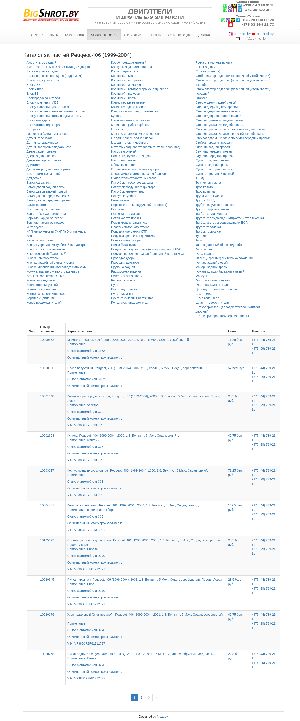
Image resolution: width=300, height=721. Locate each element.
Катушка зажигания (41, 240)
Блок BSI (33, 93)
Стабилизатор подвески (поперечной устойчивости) (233, 76)
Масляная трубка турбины (130, 125)
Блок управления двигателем (48, 107)
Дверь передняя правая (44, 160)
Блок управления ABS (42, 102)
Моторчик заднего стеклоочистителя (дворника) (145, 147)
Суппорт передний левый (214, 169)
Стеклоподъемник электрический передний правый (233, 138)
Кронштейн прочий (124, 98)
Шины (54, 35)
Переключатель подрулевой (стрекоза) (139, 205)
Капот (31, 236)
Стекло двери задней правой (217, 107)
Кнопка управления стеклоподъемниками (57, 267)
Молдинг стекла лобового (129, 142)
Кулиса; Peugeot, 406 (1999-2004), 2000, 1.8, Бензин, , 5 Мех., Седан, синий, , (145, 445)
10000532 (47, 339)
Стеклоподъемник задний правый (220, 125)
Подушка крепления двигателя (133, 236)
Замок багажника (39, 182)
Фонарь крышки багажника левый (220, 271)
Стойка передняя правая (214, 142)
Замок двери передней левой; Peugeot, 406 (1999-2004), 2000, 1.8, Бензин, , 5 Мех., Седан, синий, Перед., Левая (145, 407)
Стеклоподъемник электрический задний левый (230, 129)
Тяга (199, 240)
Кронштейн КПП (122, 76)
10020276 (47, 614)
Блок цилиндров (38, 120)
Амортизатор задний (41, 62)
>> (164, 697)
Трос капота (204, 187)
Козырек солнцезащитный (45, 276)
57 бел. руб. (236, 368)
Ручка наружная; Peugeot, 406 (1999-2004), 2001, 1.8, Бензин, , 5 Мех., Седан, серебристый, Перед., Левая (145, 589)
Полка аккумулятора (126, 240)
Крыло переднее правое (128, 107)
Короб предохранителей (44, 302)
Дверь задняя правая (42, 156)
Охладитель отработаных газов (134, 178)
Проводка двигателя (126, 262)
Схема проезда (179, 35)
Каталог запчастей (104, 35)
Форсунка (202, 276)
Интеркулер (35, 227)
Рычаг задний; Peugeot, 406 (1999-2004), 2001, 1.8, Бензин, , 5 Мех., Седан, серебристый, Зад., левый (145, 663)
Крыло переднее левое (128, 102)
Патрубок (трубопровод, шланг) (134, 182)
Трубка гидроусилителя (213, 209)
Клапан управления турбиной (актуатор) (56, 245)
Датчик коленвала (40, 138)
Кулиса (116, 116)
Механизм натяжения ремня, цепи (136, 133)
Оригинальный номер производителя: (94, 357)
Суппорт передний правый (215, 173)
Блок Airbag (35, 89)
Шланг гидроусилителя (212, 302)
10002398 (47, 435)
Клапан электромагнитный (46, 249)
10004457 (47, 505)
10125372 (47, 540)
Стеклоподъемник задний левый (219, 120)
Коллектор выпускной (42, 285)
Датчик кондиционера (42, 142)
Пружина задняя (123, 267)
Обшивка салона (123, 165)
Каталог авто (74, 35)
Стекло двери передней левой (218, 111)
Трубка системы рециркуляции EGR (222, 222)
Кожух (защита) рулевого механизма (53, 271)
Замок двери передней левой (48, 196)
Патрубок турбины (124, 196)
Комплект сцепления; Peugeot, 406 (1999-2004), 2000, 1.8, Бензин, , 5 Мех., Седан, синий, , (145, 514)
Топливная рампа (208, 182)
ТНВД (200, 178)
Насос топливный (124, 160)
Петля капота (120, 209)
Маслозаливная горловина (130, 120)
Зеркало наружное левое (45, 218)
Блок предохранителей (43, 98)
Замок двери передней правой (49, 200)
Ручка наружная (123, 293)
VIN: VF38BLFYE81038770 (86, 425)
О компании (132, 35)
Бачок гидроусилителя (43, 80)
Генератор (34, 129)
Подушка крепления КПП (129, 231)
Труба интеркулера (209, 196)
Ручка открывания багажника (132, 298)
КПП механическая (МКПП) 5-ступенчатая (57, 231)
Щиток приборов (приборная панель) (222, 316)
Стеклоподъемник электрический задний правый (231, 133)
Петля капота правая (126, 218)
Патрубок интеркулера (127, 191)
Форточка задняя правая (213, 285)
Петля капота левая (125, 213)
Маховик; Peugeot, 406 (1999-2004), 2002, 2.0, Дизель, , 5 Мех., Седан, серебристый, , (145, 345)
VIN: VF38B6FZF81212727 (86, 569)
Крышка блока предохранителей (134, 111)
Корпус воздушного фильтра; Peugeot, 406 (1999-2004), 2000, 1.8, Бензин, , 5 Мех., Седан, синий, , (145, 479)
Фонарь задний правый (212, 267)
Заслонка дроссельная (43, 209)
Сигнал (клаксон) (208, 71)
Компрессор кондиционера (46, 293)
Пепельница (120, 200)
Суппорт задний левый (212, 160)
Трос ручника (205, 191)
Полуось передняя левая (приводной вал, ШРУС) (147, 249)
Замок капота (36, 205)
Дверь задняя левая (41, 151)
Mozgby (162, 716)
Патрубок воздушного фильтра (133, 187)
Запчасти (36, 35)
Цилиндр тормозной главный (217, 289)
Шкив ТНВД (204, 293)
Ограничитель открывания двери (135, 169)
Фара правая (205, 253)
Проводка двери (123, 258)
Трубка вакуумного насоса (215, 205)
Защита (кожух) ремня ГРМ (46, 213)
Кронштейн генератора (127, 80)
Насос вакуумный (124, 151)
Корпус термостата (125, 71)
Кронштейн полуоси (125, 93)
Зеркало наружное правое (46, 222)
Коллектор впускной (41, 280)
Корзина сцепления (41, 298)
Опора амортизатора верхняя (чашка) (138, 173)
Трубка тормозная (209, 231)
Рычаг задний (205, 67)
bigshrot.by (242, 33)
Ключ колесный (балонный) (46, 253)
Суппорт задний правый (213, 165)
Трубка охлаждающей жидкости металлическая (230, 218)
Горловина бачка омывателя (47, 133)
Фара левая (204, 249)
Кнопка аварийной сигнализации (50, 262)
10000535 (47, 368)
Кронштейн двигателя (127, 84)
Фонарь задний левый (212, 262)
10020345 (47, 579)
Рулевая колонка (123, 280)
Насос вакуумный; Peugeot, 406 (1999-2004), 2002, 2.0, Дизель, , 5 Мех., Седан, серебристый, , (145, 373)
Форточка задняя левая (213, 280)
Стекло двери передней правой (218, 116)
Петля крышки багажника (129, 222)
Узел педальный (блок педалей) (219, 245)
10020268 (47, 654)
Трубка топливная (209, 227)
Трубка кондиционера (211, 213)
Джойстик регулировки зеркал (48, 169)
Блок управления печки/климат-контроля (56, 111)
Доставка (203, 35)
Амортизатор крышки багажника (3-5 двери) (58, 67)
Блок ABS (34, 84)
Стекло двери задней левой (216, 102)
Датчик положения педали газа (49, 147)
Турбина (202, 236)
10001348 (47, 396)
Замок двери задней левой (46, 187)
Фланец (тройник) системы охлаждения (224, 258)
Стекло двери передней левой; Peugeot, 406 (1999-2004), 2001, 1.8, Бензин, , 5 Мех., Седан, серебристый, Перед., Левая (145, 551)
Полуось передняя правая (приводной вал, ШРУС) (147, 253)
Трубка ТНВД (205, 200)
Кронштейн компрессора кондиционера (139, 89)
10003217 (47, 470)
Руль (114, 285)
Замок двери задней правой (47, 191)
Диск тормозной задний (44, 173)
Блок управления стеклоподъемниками (55, 116)
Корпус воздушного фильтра (131, 67)
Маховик (117, 129)
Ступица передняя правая (215, 156)
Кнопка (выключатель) (43, 258)
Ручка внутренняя (124, 289)
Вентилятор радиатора (43, 125)
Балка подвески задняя (43, 71)
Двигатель (34, 165)
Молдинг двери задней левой (132, 138)
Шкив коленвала (207, 298)
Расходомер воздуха (126, 271)
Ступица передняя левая (214, 151)
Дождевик (34, 178)
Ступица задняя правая (213, 147)
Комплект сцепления (42, 289)
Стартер (201, 98)
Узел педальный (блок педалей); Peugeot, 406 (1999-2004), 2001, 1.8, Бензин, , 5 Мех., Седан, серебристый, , (145, 626)
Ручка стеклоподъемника (129, 302)
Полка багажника (123, 245)
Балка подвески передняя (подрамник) (55, 76)
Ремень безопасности (127, 276)
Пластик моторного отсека (130, 227)
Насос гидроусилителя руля (131, 156)
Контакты (154, 35)
